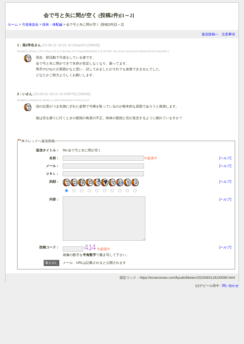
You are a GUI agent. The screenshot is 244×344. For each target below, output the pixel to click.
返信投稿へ (210, 34)
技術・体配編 (52, 24)
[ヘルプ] (225, 158)
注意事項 (228, 34)
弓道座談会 (30, 24)
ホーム (13, 24)
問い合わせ (230, 294)
